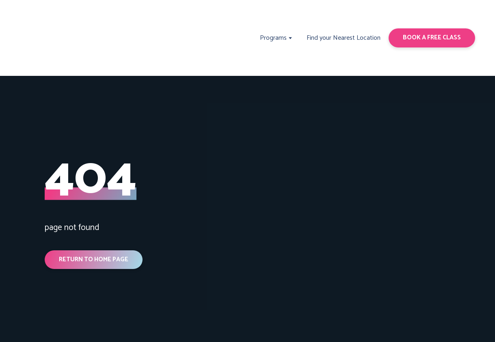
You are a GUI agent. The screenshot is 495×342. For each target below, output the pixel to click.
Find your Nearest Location (343, 37)
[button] (432, 37)
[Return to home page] (53, 38)
